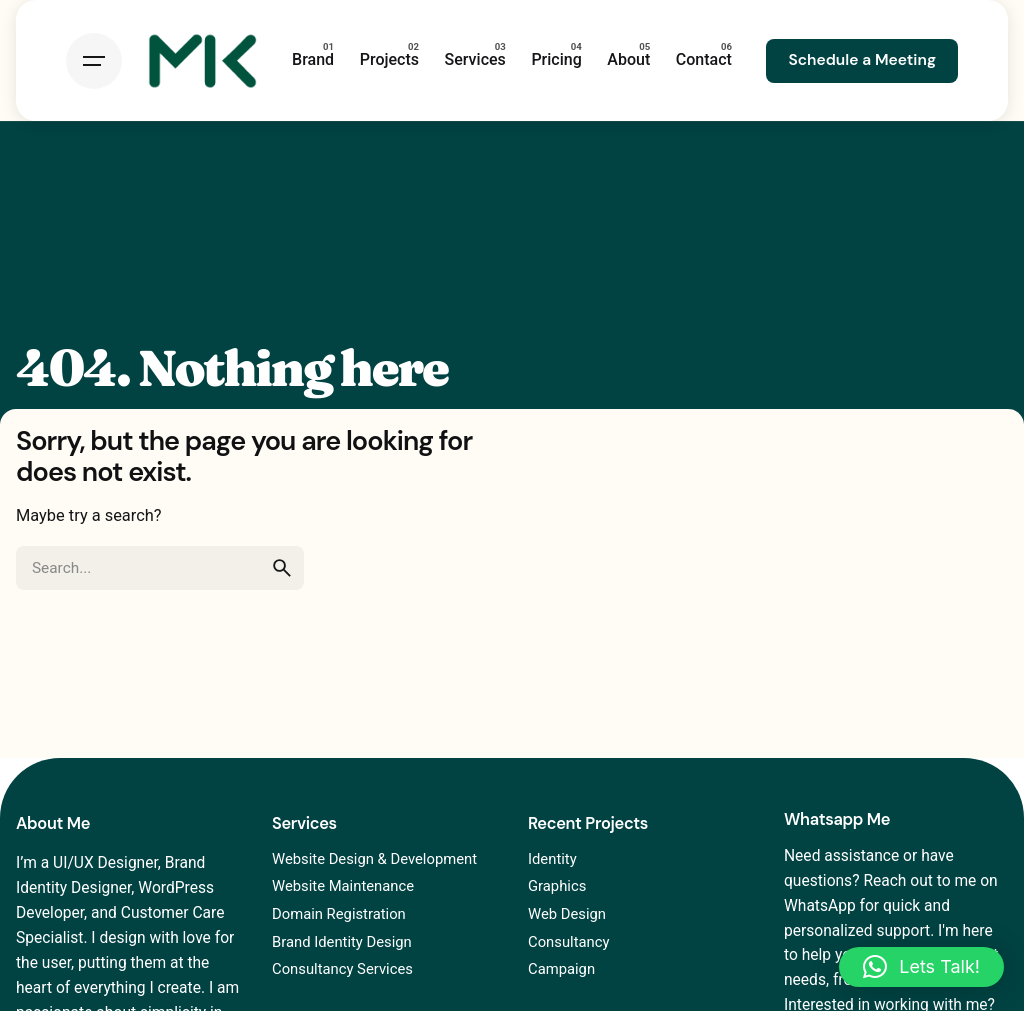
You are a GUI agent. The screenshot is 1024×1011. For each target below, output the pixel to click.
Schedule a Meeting (862, 60)
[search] (282, 568)
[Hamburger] (94, 61)
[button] (921, 967)
